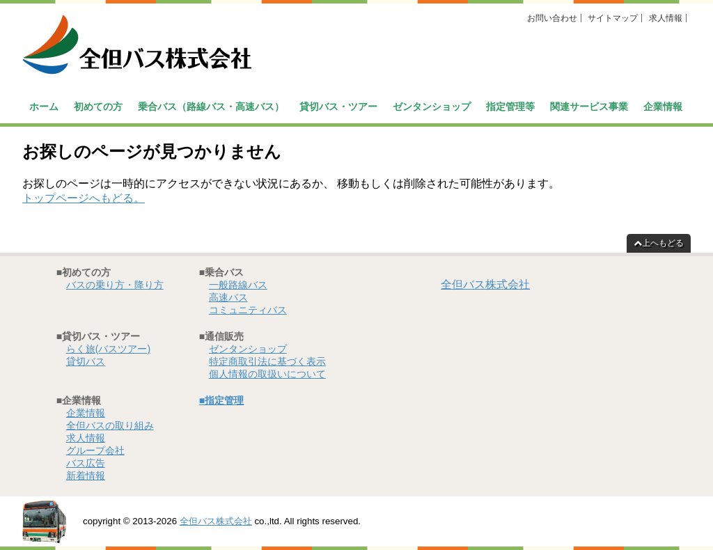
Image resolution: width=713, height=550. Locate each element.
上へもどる (659, 243)
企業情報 (662, 106)
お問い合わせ (552, 18)
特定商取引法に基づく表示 (267, 361)
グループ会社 (95, 450)
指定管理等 (510, 106)
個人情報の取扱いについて (267, 373)
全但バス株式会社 (485, 284)
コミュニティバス (248, 309)
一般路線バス (238, 284)
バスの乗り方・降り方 (115, 284)
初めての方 (98, 106)
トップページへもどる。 (83, 198)
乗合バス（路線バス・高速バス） (211, 106)
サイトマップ (613, 18)
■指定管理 (221, 400)
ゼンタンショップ (432, 106)
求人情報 (665, 18)
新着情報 (85, 475)
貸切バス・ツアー (338, 106)
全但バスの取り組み (110, 425)
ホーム (43, 106)
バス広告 (85, 463)
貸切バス (85, 361)
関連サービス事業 (589, 106)
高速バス (228, 297)
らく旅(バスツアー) (108, 348)
